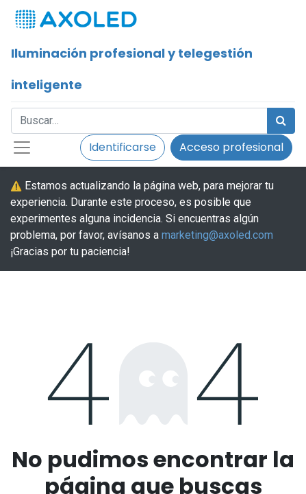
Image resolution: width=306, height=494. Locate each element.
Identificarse (122, 147)
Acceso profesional (231, 147)
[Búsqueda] (281, 121)
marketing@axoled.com (217, 235)
